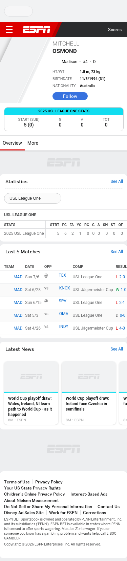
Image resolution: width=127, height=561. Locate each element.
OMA (63, 313)
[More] (43, 143)
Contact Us (109, 506)
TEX (62, 275)
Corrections (94, 512)
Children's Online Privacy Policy (34, 494)
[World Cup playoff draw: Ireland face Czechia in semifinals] (89, 393)
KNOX (64, 288)
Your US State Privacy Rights (32, 487)
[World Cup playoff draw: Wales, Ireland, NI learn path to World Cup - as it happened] (31, 393)
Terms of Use (17, 481)
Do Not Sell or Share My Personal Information (48, 506)
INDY (63, 326)
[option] (31, 393)
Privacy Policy (49, 481)
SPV (62, 301)
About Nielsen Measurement (31, 500)
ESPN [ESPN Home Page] (36, 29)
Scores (115, 29)
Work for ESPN (63, 512)
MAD (18, 277)
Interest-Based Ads (88, 494)
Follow (70, 96)
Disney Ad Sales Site (24, 512)
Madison (69, 61)
